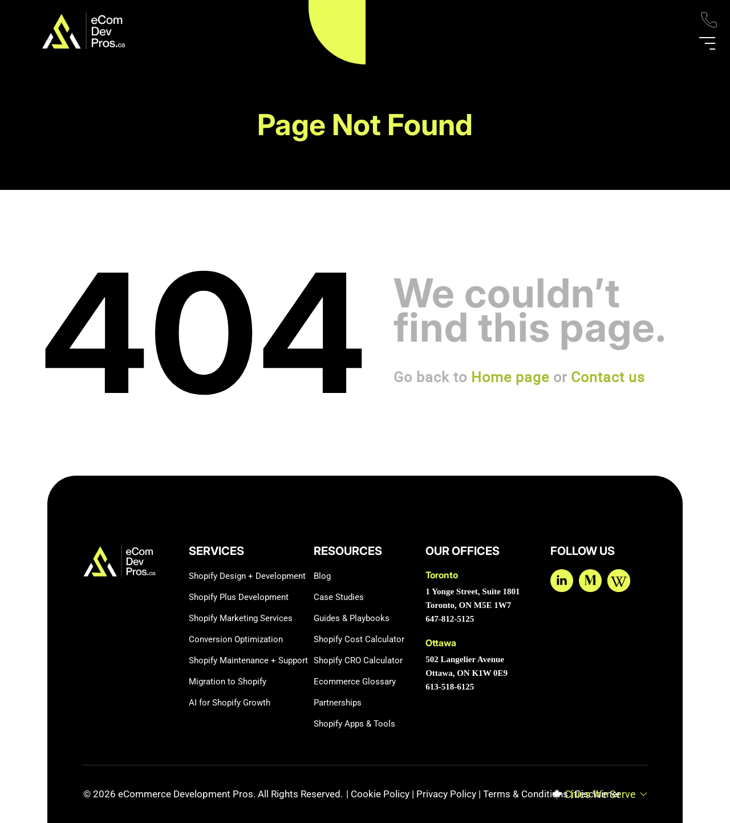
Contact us (608, 377)
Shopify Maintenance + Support (248, 660)
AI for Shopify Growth (229, 703)
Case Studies (339, 597)
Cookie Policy (380, 794)
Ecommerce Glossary (355, 681)
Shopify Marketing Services (241, 618)
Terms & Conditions (525, 794)
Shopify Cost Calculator (359, 639)
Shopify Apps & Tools (354, 724)
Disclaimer (597, 794)
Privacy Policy (446, 794)
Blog (322, 576)
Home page (510, 377)
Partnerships (338, 703)
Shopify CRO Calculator (358, 660)
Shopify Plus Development (239, 597)
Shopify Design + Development (247, 576)
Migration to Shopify (227, 681)
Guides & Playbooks (352, 618)
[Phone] (709, 26)
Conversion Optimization (236, 639)
